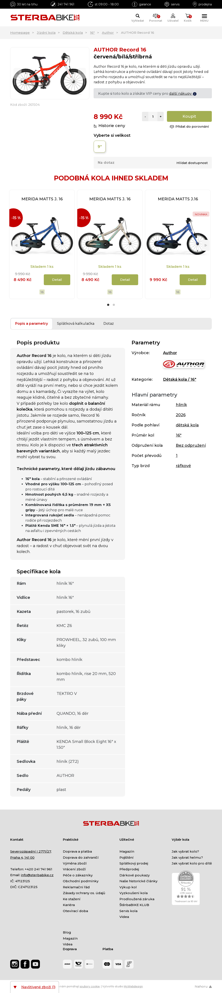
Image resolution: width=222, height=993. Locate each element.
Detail (57, 280)
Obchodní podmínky (80, 881)
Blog (67, 932)
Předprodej (129, 869)
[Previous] (17, 73)
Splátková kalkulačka (75, 323)
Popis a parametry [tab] (31, 323)
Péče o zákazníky (78, 875)
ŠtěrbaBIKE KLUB (134, 905)
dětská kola (187, 425)
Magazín (126, 851)
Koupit (189, 116)
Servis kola (128, 911)
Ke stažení (71, 899)
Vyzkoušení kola (133, 893)
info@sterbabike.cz (37, 875)
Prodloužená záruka (136, 899)
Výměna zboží (75, 863)
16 (42, 292)
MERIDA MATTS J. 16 (42, 199)
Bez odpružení (191, 445)
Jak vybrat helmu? (187, 857)
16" (92, 33)
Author (108, 33)
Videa (124, 917)
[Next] (82, 73)
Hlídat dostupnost (192, 162)
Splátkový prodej (133, 863)
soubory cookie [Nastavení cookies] (90, 986)
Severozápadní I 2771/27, (31, 851)
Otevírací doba (75, 911)
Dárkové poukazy (134, 875)
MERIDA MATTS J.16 (178, 199)
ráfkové (183, 465)
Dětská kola (73, 33)
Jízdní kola (46, 33)
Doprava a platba (77, 851)
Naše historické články (138, 881)
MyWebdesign (133, 986)
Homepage (20, 33)
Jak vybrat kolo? (185, 851)
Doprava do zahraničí (81, 857)
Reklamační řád (76, 887)
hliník (181, 404)
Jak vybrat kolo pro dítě (192, 863)
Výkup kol (128, 887)
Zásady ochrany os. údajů (84, 893)
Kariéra (69, 905)
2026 (181, 415)
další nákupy (183, 94)
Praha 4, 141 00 (22, 857)
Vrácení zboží (74, 869)
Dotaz (108, 323)
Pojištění (126, 857)
